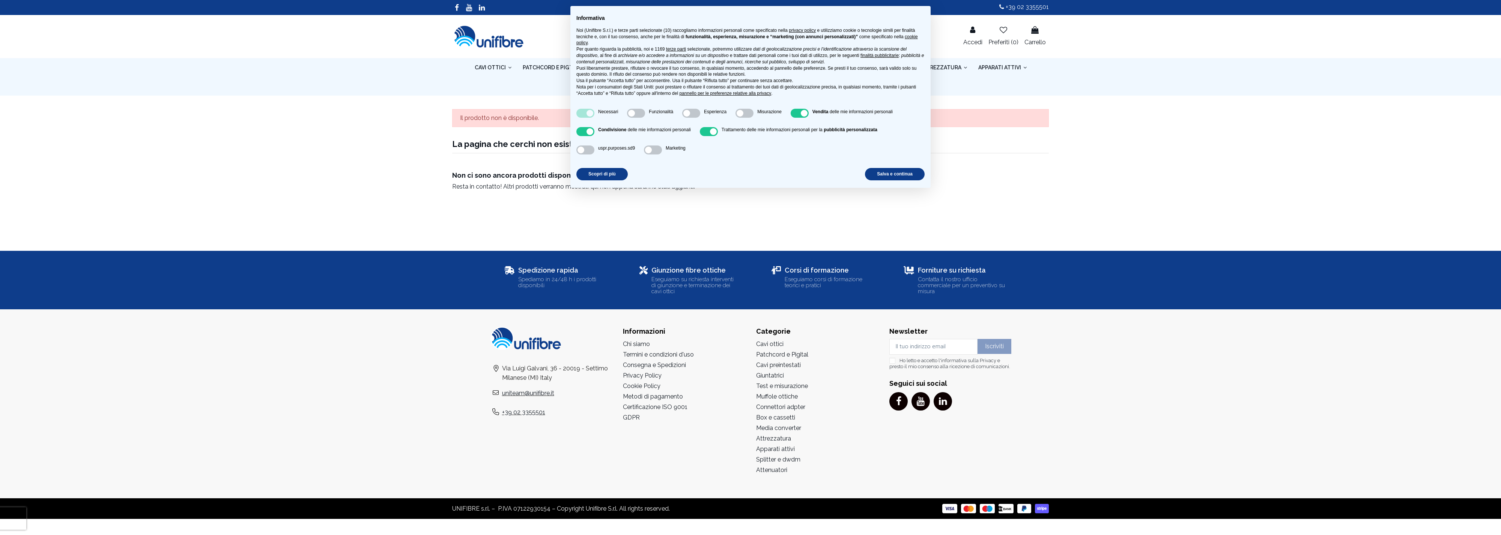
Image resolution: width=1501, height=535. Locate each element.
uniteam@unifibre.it (528, 393)
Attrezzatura (773, 438)
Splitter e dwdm (778, 459)
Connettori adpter (780, 407)
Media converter (778, 428)
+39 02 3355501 (1024, 6)
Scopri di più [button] (602, 174)
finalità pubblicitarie (879, 55)
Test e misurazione (782, 386)
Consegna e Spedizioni (654, 365)
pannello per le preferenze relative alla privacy (725, 93)
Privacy (988, 360)
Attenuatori (771, 470)
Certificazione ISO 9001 (655, 407)
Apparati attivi (775, 449)
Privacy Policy (642, 375)
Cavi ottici (770, 344)
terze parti (676, 49)
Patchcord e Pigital (782, 354)
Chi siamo (636, 344)
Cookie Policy (641, 386)
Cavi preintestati (778, 365)
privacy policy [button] (802, 30)
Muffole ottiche (777, 396)
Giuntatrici (770, 375)
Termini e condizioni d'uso (658, 354)
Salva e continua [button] (895, 174)
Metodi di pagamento (653, 396)
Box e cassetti (775, 417)
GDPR (631, 417)
